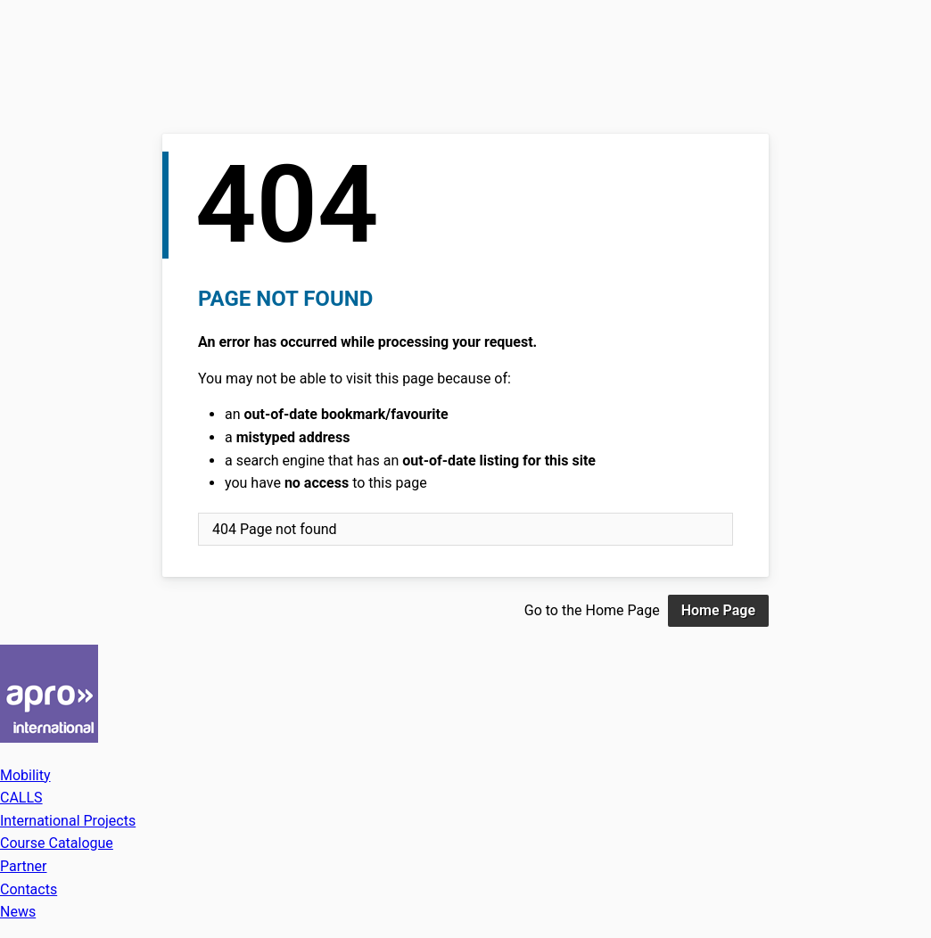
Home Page (718, 610)
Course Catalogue (56, 843)
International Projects (68, 820)
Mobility (25, 775)
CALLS (21, 797)
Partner (23, 866)
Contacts (28, 889)
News (18, 911)
